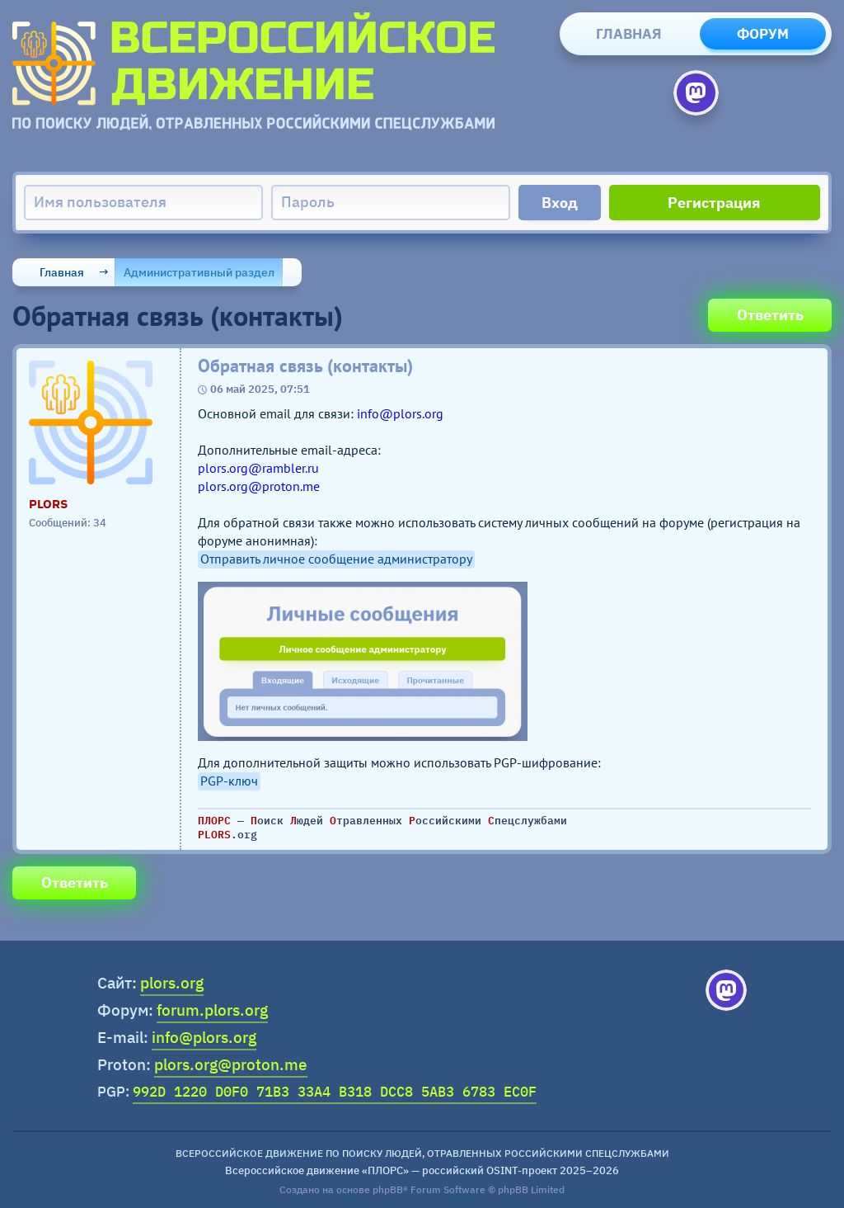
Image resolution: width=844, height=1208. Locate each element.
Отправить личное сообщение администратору (336, 558)
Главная (629, 34)
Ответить (770, 314)
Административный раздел (199, 272)
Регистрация (714, 202)
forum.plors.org (212, 1010)
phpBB (388, 1189)
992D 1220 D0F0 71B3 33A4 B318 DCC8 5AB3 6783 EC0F (335, 1092)
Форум (763, 34)
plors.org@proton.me (259, 486)
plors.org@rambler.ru (258, 468)
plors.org (172, 983)
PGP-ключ (229, 780)
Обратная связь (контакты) (305, 365)
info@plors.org (400, 413)
